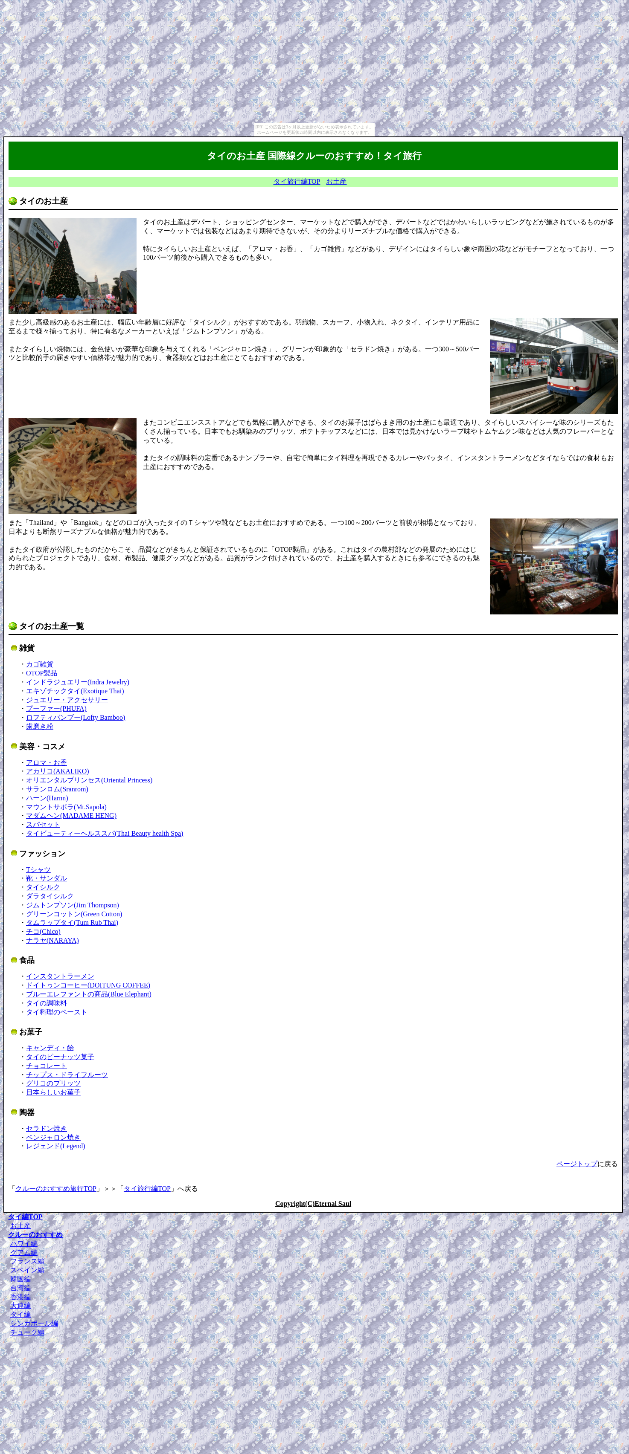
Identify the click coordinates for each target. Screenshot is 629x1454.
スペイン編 (27, 1270)
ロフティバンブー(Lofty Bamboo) (75, 717)
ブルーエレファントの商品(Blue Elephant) (88, 994)
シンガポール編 (34, 1323)
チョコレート (46, 1065)
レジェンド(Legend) (55, 1146)
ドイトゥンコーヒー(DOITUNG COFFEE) (88, 985)
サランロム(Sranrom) (57, 789)
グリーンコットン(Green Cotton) (74, 914)
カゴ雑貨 (39, 664)
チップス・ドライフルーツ (67, 1074)
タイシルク (43, 887)
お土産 (336, 181)
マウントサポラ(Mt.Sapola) (66, 807)
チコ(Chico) (43, 931)
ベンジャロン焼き (53, 1137)
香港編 (20, 1296)
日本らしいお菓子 (53, 1092)
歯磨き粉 (39, 726)
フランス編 (27, 1261)
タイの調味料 (46, 1003)
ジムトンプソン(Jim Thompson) (72, 905)
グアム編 (24, 1252)
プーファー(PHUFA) (56, 708)
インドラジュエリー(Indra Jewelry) (77, 682)
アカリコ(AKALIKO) (57, 771)
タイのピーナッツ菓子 (60, 1056)
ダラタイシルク (50, 896)
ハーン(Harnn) (47, 798)
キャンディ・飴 (50, 1047)
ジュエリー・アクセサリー (67, 700)
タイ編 (20, 1314)
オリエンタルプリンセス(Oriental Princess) (89, 780)
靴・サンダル (46, 878)
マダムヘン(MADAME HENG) (71, 815)
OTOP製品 (42, 673)
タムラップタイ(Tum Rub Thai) (72, 922)
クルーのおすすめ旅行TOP (55, 1188)
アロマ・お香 (46, 762)
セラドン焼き (46, 1128)
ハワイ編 (24, 1243)
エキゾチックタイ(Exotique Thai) (75, 691)
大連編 (20, 1305)
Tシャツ (38, 869)
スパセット (43, 824)
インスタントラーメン (60, 976)
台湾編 (20, 1288)
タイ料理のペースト (56, 1012)
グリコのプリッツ (53, 1083)
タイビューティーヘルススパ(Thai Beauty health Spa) (104, 833)
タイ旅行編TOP (297, 181)
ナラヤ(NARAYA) (52, 940)
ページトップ (576, 1163)
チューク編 (27, 1332)
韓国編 (20, 1279)
